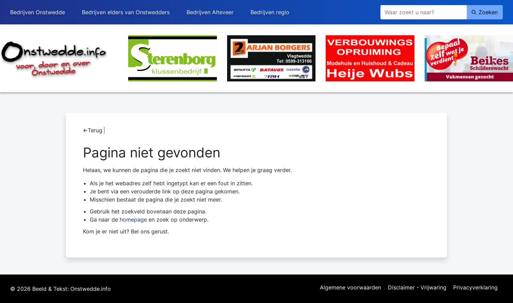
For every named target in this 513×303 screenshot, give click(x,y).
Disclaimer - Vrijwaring (417, 288)
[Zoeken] (423, 12)
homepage (133, 219)
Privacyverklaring (475, 288)
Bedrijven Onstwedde (37, 12)
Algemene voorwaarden (350, 288)
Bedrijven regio (270, 12)
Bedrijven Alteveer (210, 12)
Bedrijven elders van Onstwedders (126, 12)
